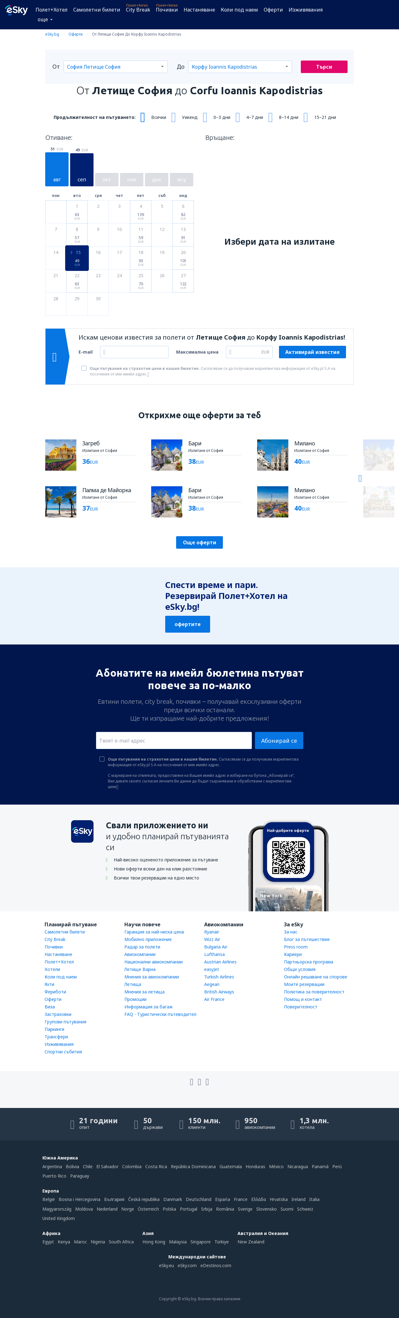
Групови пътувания (65, 1022)
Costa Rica (156, 1166)
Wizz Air (212, 939)
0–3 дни (222, 117)
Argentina (52, 1166)
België (48, 1199)
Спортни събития (63, 1052)
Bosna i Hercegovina (79, 1199)
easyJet (211, 969)
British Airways (219, 992)
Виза (50, 1007)
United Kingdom (58, 1218)
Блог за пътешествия (306, 939)
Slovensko (266, 1209)
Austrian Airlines (220, 962)
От (56, 66)
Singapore (200, 1242)
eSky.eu (166, 1265)
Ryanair (211, 932)
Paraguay (79, 1176)
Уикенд (190, 117)
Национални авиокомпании (153, 962)
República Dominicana (193, 1166)
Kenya (64, 1242)
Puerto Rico (54, 1176)
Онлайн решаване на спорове (315, 977)
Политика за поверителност (314, 992)
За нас (290, 932)
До (181, 66)
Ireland (298, 1199)
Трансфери (56, 1037)
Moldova (84, 1209)
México (276, 1166)
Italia (314, 1199)
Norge (127, 1209)
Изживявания (306, 9)
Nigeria (98, 1242)
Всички (158, 117)
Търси (324, 66)
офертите (188, 624)
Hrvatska (279, 1199)
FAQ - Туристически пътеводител (160, 1014)
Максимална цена (197, 352)
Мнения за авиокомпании (151, 977)
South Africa (121, 1242)
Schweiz (305, 1209)
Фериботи (55, 992)
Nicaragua (297, 1166)
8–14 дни (288, 117)
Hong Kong (153, 1242)
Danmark (172, 1199)
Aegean (211, 984)
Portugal (188, 1209)
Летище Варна (140, 969)
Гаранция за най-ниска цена (154, 932)
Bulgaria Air (215, 947)
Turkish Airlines (219, 977)
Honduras (255, 1166)
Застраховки (58, 1014)
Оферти (273, 9)
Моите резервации (304, 984)
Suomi (287, 1209)
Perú (337, 1166)
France (241, 1199)
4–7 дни (254, 117)
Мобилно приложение (148, 939)
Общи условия (299, 969)
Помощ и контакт (303, 999)
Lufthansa (214, 954)
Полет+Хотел (52, 9)
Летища (132, 984)
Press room (296, 947)
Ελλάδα (258, 1199)
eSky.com (187, 1265)
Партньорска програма (308, 962)
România (225, 1209)
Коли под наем (239, 9)
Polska (169, 1209)
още (43, 19)
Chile (88, 1166)
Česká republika (144, 1199)
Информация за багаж (148, 1007)
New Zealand (251, 1242)
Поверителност (300, 1007)
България (114, 1199)
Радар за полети (142, 947)
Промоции (135, 999)
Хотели (52, 969)
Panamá (320, 1166)
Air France (214, 999)
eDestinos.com (215, 1265)
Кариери (293, 954)
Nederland (107, 1209)
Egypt (48, 1242)
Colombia (132, 1166)
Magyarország (56, 1209)
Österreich (148, 1209)
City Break (138, 9)
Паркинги (54, 1029)
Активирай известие (312, 352)
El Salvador (107, 1166)
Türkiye (221, 1242)
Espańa (222, 1199)
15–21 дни (325, 117)
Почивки (167, 9)
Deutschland (198, 1199)
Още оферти (199, 542)
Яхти (49, 984)
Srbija (206, 1209)
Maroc (80, 1242)
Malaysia (178, 1242)
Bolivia (72, 1166)
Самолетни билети (96, 9)
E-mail (86, 352)
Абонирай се (279, 740)
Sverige (245, 1209)
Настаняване (199, 9)
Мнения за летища (144, 992)
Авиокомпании (140, 954)
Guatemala (230, 1166)
